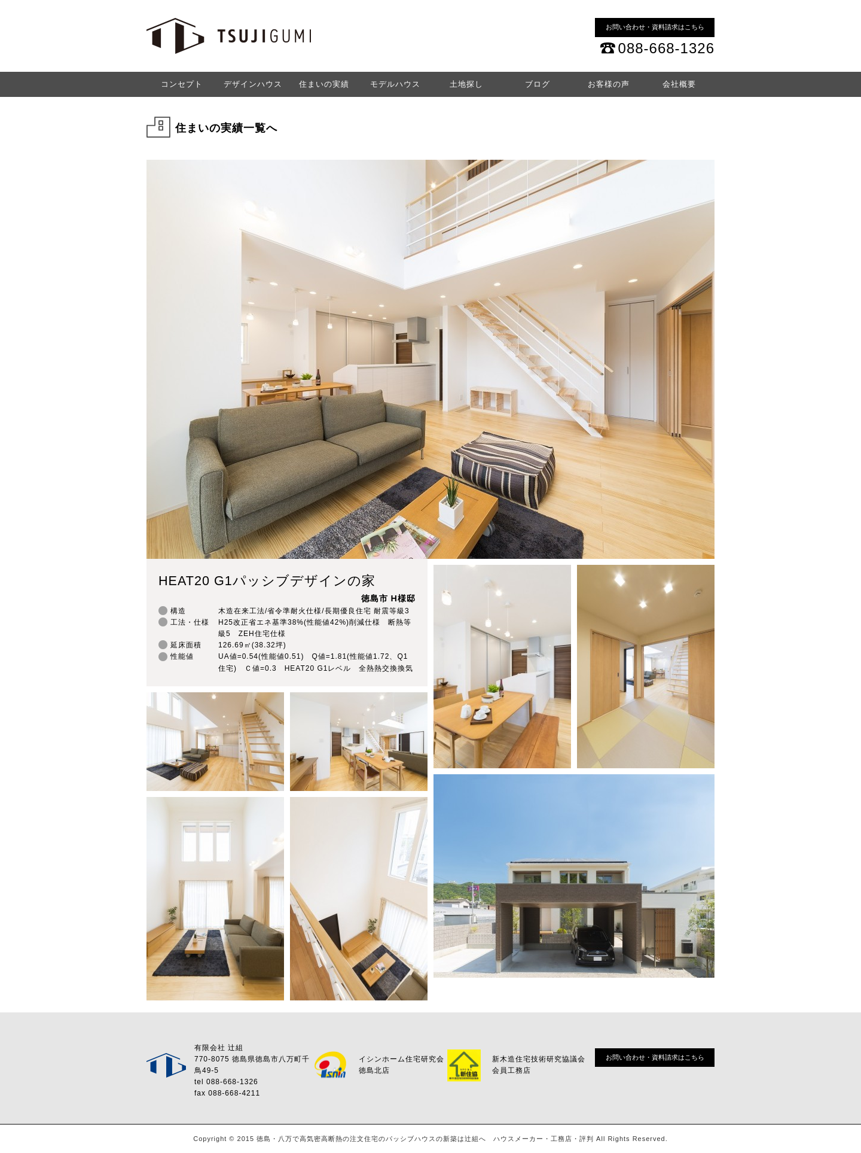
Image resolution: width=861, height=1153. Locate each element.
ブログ (537, 84)
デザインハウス (253, 84)
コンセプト (182, 84)
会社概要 (679, 84)
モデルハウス (395, 84)
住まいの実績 (324, 84)
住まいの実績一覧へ (226, 128)
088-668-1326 (666, 48)
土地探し (466, 84)
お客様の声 (609, 84)
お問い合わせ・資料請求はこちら (655, 27)
